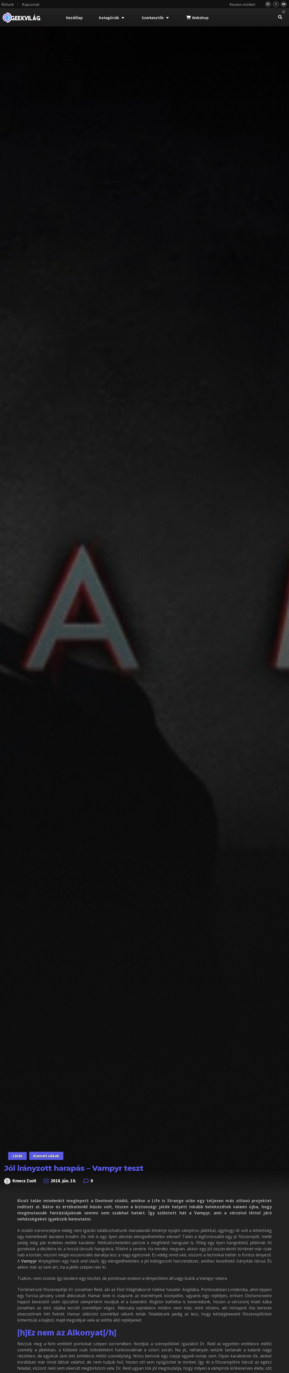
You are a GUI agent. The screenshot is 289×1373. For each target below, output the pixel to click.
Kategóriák (111, 17)
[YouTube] (284, 4)
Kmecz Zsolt (24, 1181)
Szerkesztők (155, 17)
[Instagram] (284, 12)
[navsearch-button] (280, 17)
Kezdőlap (74, 17)
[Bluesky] (268, 4)
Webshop (197, 17)
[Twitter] (276, 4)
